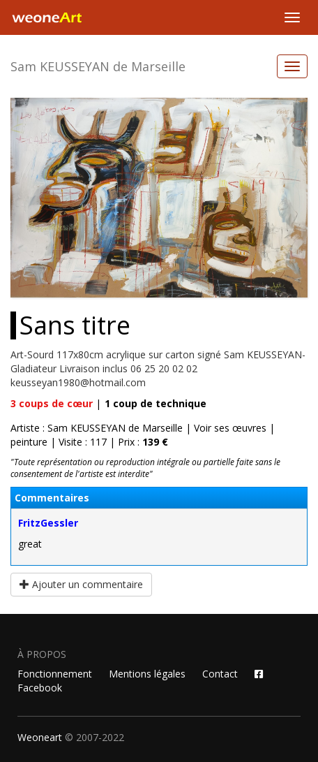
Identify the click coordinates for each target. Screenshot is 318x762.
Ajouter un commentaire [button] (81, 584)
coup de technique (155, 403)
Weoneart (39, 737)
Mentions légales (147, 673)
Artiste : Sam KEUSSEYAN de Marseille (96, 427)
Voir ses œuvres (230, 427)
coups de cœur (51, 403)
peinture (28, 441)
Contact (220, 673)
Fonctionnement (54, 673)
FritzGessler (48, 522)
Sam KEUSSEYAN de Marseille (98, 66)
